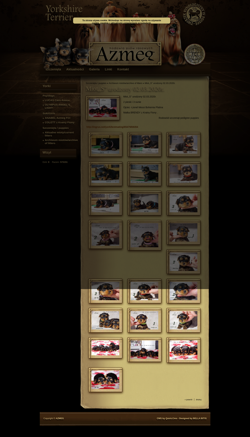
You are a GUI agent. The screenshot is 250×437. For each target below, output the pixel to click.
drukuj (198, 400)
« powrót (188, 400)
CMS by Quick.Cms (167, 418)
